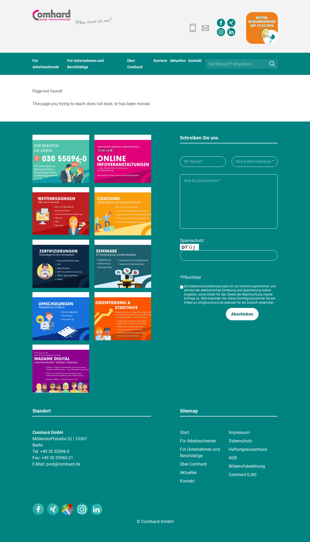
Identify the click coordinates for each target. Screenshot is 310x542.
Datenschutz (240, 440)
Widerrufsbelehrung (247, 466)
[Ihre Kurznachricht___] (229, 201)
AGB (233, 457)
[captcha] (229, 255)
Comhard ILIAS (243, 474)
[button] (242, 314)
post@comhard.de (63, 464)
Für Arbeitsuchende (198, 440)
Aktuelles (178, 61)
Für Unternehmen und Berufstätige (200, 452)
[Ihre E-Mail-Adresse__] (255, 161)
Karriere (160, 61)
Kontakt (195, 61)
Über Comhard (193, 464)
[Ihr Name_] (203, 161)
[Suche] (272, 63)
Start (184, 432)
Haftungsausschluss (248, 449)
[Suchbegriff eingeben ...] (242, 64)
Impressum (239, 432)
